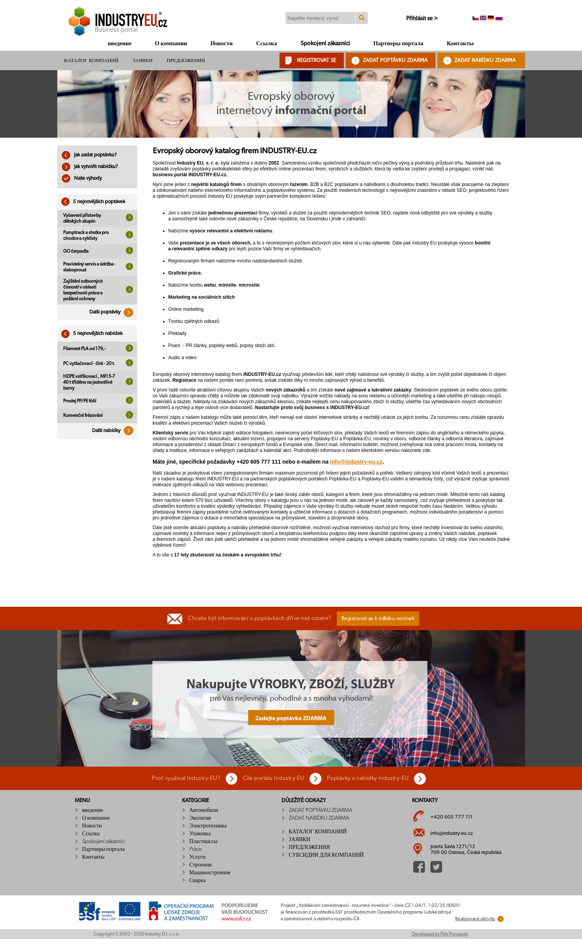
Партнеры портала (398, 43)
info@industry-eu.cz (356, 462)
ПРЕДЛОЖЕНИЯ (185, 60)
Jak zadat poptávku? (89, 155)
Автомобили (203, 810)
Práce (195, 849)
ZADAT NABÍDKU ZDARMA (485, 60)
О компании (171, 43)
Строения (200, 865)
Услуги (197, 857)
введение (120, 43)
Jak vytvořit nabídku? (89, 166)
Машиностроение (210, 872)
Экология (200, 818)
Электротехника (208, 826)
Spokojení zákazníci (325, 43)
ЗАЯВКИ (142, 60)
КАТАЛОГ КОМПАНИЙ (91, 60)
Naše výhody (81, 178)
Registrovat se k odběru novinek (378, 618)
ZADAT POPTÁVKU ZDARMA (395, 60)
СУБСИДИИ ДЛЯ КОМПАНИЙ (326, 855)
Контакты (460, 43)
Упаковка (200, 833)
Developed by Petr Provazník (440, 934)
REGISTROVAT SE (316, 60)
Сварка (197, 880)
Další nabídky (114, 430)
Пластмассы (203, 841)
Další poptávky (113, 312)
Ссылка (266, 43)
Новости (222, 43)
